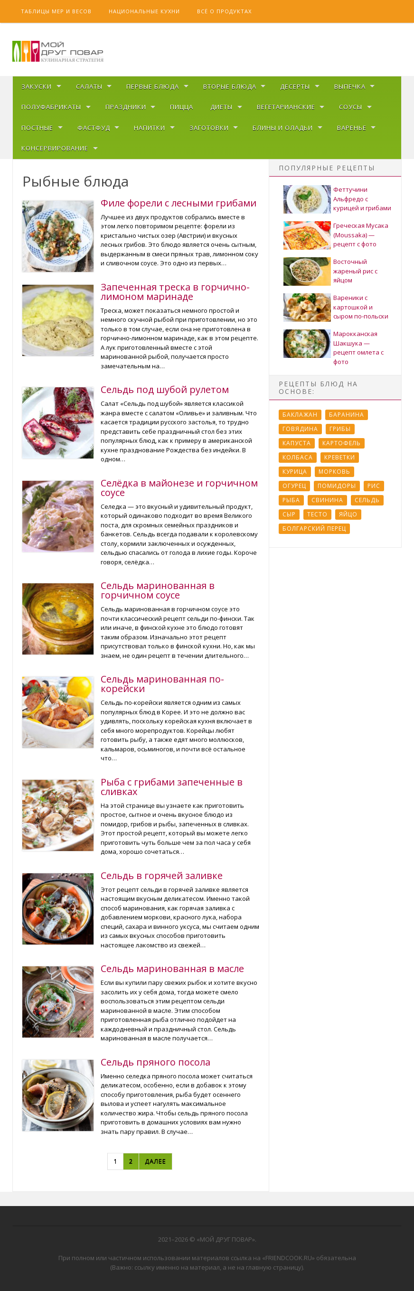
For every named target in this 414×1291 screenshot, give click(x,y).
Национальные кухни (144, 11)
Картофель (341, 443)
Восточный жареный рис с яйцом (355, 270)
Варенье (352, 127)
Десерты (295, 86)
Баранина (346, 415)
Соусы (350, 107)
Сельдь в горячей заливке (162, 875)
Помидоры (337, 486)
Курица (294, 472)
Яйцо (348, 514)
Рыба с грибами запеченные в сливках (172, 787)
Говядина (300, 429)
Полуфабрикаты (51, 107)
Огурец (294, 486)
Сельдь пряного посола (155, 1062)
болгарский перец (314, 528)
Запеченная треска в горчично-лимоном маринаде (175, 292)
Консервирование (54, 148)
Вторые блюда (229, 86)
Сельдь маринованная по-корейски (162, 684)
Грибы (340, 429)
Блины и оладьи (283, 127)
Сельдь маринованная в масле (172, 968)
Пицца (181, 107)
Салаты (89, 86)
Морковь (334, 472)
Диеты (221, 107)
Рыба (291, 500)
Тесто (317, 514)
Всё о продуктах (224, 11)
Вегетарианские (286, 107)
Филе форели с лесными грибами (178, 202)
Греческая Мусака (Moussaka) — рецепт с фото (360, 234)
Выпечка (350, 86)
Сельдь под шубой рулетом (165, 389)
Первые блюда (152, 86)
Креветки (339, 457)
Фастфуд (93, 127)
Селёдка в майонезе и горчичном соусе (179, 488)
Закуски (36, 86)
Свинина (327, 500)
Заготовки (209, 127)
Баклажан (300, 415)
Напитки (149, 127)
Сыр (289, 514)
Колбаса (297, 457)
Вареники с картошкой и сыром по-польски (360, 306)
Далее (155, 1161)
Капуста (296, 443)
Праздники (125, 107)
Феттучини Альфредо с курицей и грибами (362, 198)
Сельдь (367, 500)
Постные (37, 127)
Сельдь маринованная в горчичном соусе (158, 590)
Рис (373, 486)
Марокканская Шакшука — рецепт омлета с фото (358, 347)
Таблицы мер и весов (56, 11)
